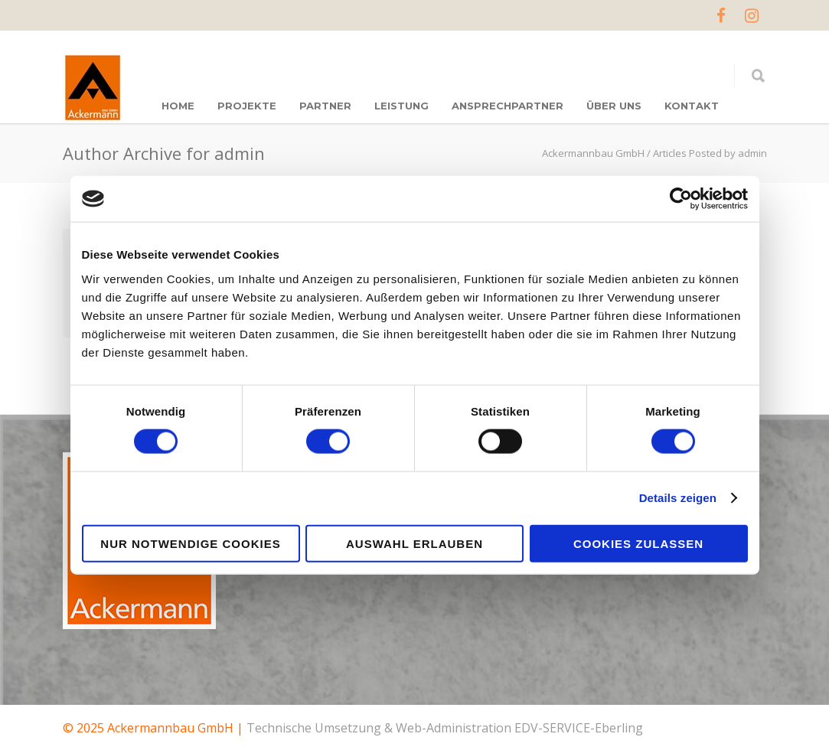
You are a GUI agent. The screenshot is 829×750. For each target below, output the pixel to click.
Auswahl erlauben (414, 542)
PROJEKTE (246, 105)
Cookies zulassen (638, 542)
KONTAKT (691, 105)
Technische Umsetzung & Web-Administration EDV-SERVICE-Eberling (444, 727)
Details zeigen (677, 497)
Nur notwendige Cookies (190, 542)
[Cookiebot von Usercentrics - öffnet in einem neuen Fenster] (681, 199)
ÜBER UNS (613, 105)
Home (178, 105)
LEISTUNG (401, 105)
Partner (325, 105)
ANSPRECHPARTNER (507, 105)
